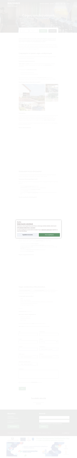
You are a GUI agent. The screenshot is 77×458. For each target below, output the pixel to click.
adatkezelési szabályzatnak (46, 229)
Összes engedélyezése (49, 234)
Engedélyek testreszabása (28, 234)
